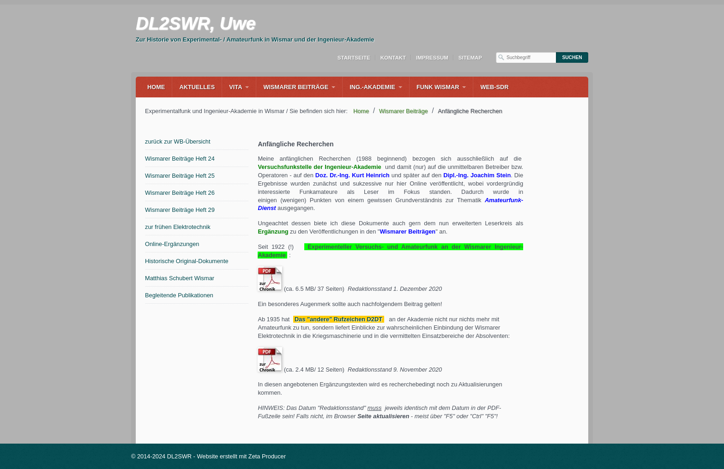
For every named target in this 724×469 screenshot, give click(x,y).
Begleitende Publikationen (179, 295)
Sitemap (470, 57)
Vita (235, 87)
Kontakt (393, 57)
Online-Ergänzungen (172, 244)
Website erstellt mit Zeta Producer (241, 456)
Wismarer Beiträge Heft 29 (180, 209)
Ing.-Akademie (372, 87)
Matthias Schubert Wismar (179, 278)
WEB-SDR (494, 87)
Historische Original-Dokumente (187, 261)
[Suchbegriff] (526, 57)
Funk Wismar (437, 87)
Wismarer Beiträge (295, 87)
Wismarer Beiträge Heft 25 (180, 175)
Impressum (432, 57)
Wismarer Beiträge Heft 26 (180, 192)
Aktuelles (197, 87)
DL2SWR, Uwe (196, 23)
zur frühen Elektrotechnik (178, 226)
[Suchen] (572, 57)
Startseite (354, 57)
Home (156, 87)
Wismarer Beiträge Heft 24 (180, 158)
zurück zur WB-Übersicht (178, 141)
